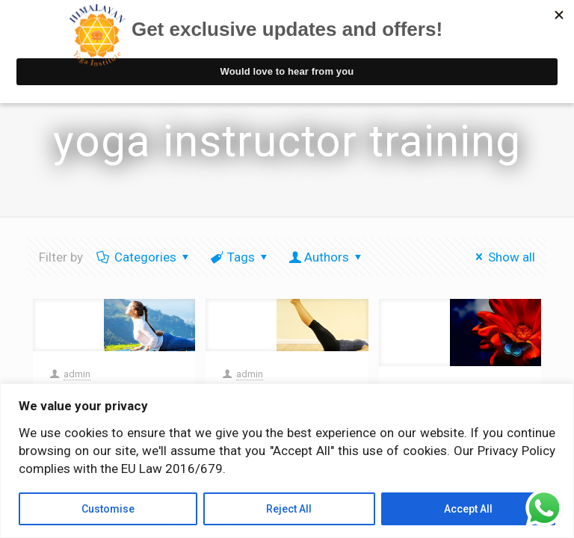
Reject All (289, 509)
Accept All (468, 509)
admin (77, 374)
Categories (144, 257)
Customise (108, 509)
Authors (326, 257)
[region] (287, 460)
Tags (241, 257)
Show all (502, 257)
